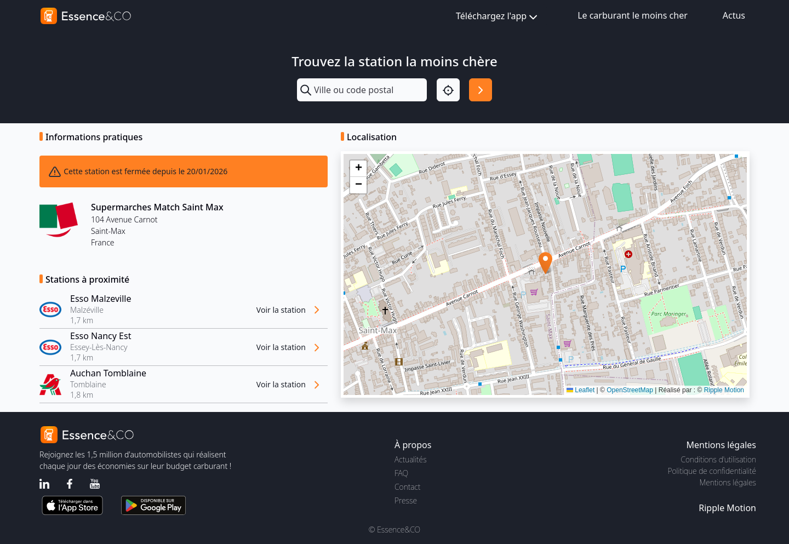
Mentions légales (728, 482)
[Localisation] (448, 89)
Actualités (411, 459)
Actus (734, 15)
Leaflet (580, 390)
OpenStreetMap (630, 390)
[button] (545, 263)
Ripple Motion (724, 390)
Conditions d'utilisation (718, 459)
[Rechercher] (480, 89)
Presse (406, 500)
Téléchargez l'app (498, 17)
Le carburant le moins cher (633, 15)
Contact (407, 487)
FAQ (401, 473)
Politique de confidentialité (712, 471)
